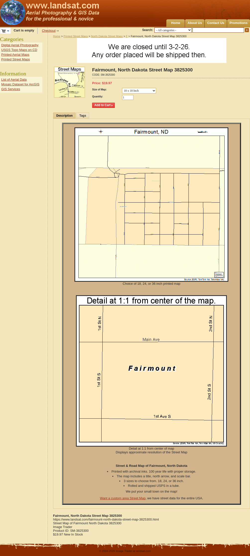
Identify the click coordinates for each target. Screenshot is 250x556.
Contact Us (215, 23)
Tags (82, 115)
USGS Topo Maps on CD (19, 50)
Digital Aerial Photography (20, 45)
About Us (195, 23)
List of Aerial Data (14, 79)
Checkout (49, 30)
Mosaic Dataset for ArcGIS (20, 84)
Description (64, 115)
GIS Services (10, 89)
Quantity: (97, 96)
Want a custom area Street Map (122, 498)
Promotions (239, 23)
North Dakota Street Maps (107, 36)
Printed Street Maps (75, 36)
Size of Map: (99, 89)
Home (175, 23)
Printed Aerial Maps (15, 54)
